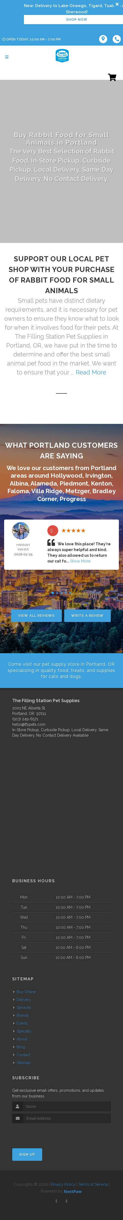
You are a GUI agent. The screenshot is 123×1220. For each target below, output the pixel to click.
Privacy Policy (63, 1184)
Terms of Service (93, 1184)
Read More (91, 372)
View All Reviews (36, 616)
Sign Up (27, 1154)
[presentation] (41, 1133)
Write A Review (87, 616)
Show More (80, 561)
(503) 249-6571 (25, 719)
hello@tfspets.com (28, 724)
